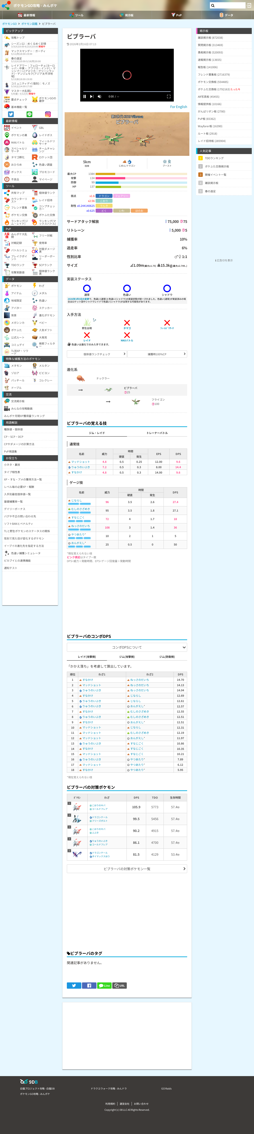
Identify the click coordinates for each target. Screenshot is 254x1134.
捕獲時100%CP (157, 354)
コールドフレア (100, 808)
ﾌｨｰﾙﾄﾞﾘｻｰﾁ (167, 328)
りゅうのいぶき (80, 467)
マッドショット (80, 461)
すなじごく (78, 517)
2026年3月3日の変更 (78, 298)
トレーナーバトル (157, 433)
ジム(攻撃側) (127, 656)
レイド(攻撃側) (87, 656)
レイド (87, 340)
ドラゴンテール (100, 817)
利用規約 (110, 1103)
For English (178, 106)
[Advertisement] (127, 597)
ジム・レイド (97, 433)
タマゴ (127, 328)
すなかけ (76, 472)
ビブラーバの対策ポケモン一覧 (127, 868)
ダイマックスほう (101, 856)
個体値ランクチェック (97, 354)
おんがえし (78, 543)
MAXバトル (127, 340)
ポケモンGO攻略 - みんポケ (35, 5)
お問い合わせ (141, 1103)
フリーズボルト (100, 820)
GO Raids (166, 1088)
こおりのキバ (98, 805)
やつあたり (78, 534)
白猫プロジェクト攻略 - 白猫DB (37, 1088)
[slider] (127, 91)
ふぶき (95, 832)
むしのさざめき (80, 509)
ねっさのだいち (80, 526)
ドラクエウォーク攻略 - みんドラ (109, 1088)
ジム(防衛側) (167, 656)
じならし (76, 500)
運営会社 (124, 1103)
